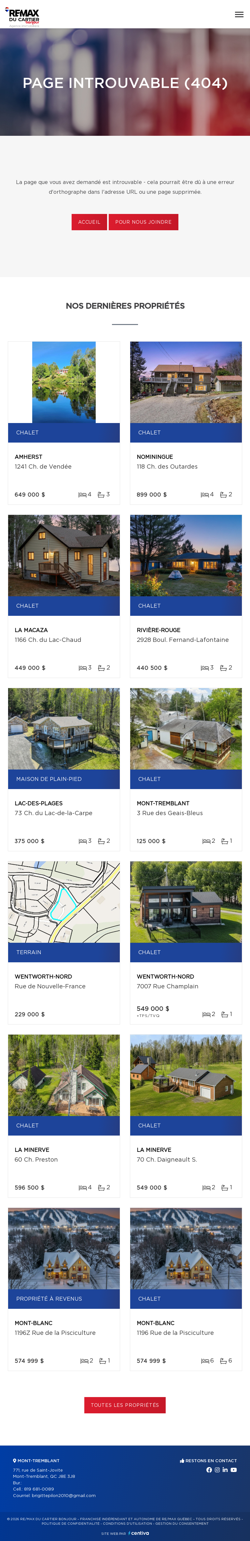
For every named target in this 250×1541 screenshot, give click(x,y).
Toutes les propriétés (125, 1405)
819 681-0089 (39, 1489)
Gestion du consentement (182, 1523)
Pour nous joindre (143, 222)
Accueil (89, 222)
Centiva (138, 1533)
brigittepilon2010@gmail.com (64, 1496)
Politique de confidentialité (71, 1523)
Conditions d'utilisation (127, 1523)
